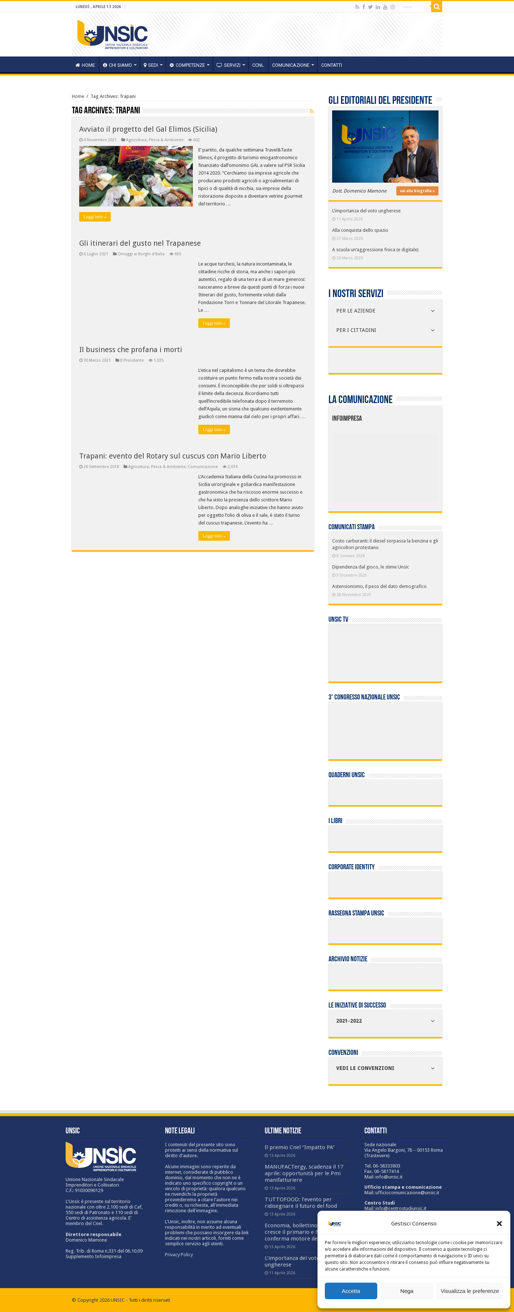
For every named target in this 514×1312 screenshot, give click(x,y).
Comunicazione (290, 65)
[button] (499, 1223)
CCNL (258, 65)
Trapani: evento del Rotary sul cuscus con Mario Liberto (172, 456)
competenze (187, 65)
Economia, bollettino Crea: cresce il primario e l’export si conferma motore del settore (303, 1232)
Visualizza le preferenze (470, 1291)
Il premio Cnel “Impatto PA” (300, 1147)
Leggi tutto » (95, 216)
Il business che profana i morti (130, 349)
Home (78, 96)
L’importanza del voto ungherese (366, 210)
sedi (151, 65)
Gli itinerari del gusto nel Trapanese (140, 243)
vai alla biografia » (417, 191)
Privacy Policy (179, 1254)
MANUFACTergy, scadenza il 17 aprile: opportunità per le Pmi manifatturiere (304, 1173)
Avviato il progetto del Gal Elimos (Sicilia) (148, 129)
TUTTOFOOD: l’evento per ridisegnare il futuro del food (301, 1202)
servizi (229, 65)
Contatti (331, 65)
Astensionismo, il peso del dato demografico (379, 586)
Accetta (351, 1291)
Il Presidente (132, 360)
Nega (407, 1291)
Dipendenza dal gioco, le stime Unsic (370, 567)
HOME (85, 65)
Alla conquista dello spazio (360, 230)
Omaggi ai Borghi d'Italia (141, 254)
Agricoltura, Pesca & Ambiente (154, 140)
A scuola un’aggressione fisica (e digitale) (375, 249)
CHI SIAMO (117, 65)
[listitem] (407, 465)
